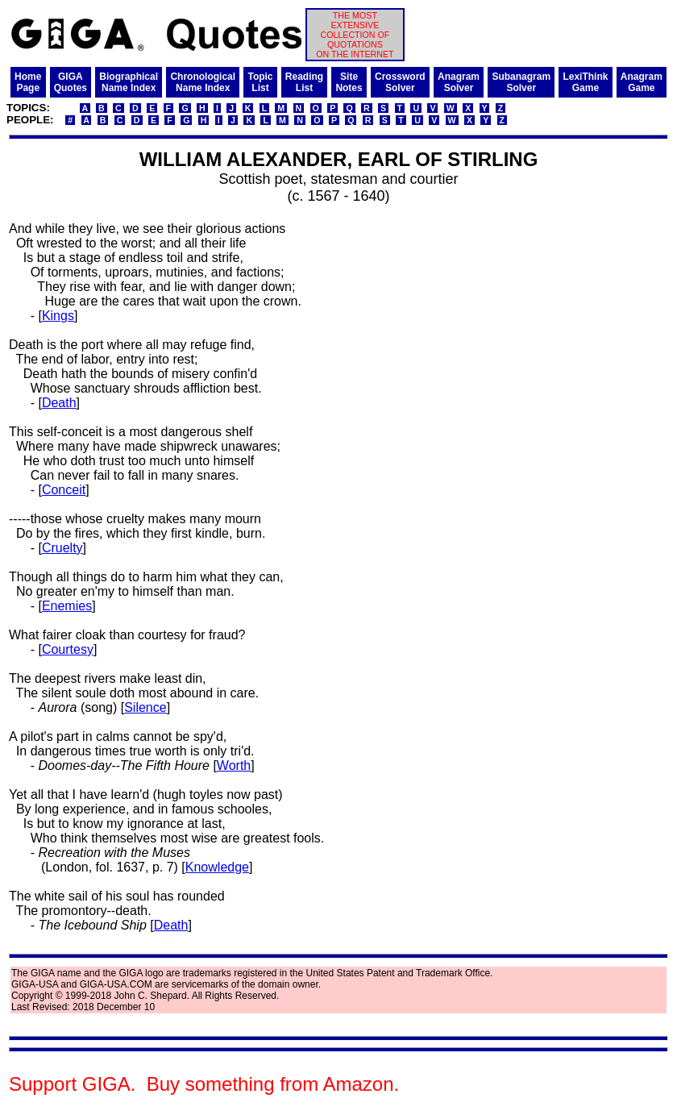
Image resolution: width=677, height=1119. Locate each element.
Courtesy (67, 649)
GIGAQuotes (70, 82)
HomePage (28, 82)
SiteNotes (348, 82)
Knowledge (217, 867)
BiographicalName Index (128, 82)
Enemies (67, 606)
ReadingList (304, 82)
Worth (234, 765)
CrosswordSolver (400, 82)
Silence (145, 707)
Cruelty (62, 548)
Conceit (63, 490)
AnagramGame (641, 82)
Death (59, 403)
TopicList (259, 82)
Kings (58, 315)
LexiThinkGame (585, 82)
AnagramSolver (459, 82)
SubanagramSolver (521, 82)
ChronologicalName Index (202, 82)
